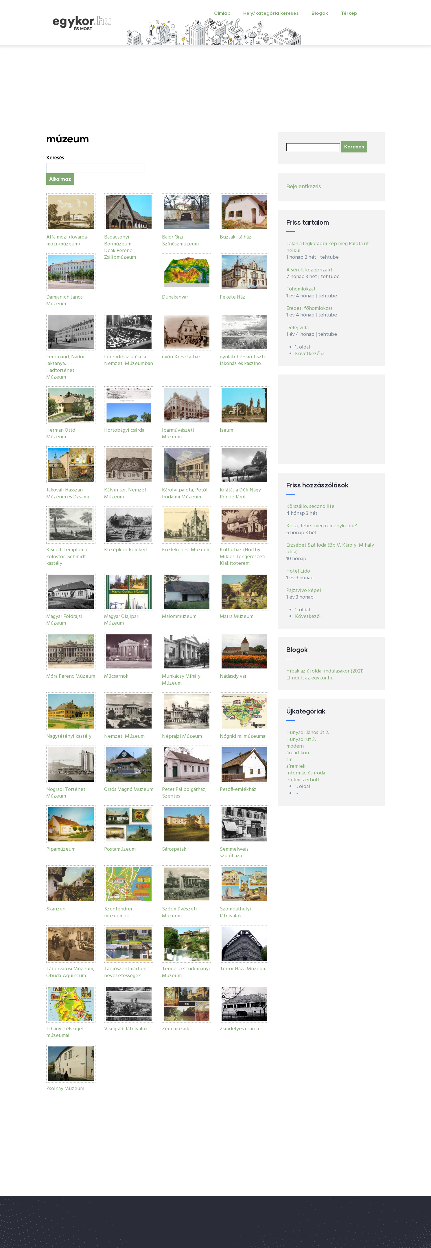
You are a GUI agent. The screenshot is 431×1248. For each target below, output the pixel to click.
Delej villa (297, 328)
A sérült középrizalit (309, 270)
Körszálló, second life (310, 506)
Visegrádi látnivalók (126, 1029)
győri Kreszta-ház (181, 357)
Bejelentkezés (303, 186)
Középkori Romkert (126, 550)
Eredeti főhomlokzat (309, 308)
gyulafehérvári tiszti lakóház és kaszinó (242, 360)
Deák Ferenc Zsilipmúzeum (120, 254)
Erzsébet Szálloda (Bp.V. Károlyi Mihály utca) (330, 548)
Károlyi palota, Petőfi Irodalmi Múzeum (185, 493)
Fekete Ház (232, 297)
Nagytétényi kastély (68, 736)
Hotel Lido (298, 571)
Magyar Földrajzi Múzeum (64, 619)
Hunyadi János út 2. (307, 733)
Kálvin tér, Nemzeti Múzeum (126, 493)
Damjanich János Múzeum (64, 300)
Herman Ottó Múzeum (60, 433)
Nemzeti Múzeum (124, 736)
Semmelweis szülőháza (234, 852)
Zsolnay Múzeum (65, 1089)
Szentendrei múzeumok (118, 912)
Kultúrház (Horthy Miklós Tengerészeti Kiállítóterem (243, 557)
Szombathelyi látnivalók (235, 912)
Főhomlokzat (301, 289)
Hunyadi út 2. (301, 739)
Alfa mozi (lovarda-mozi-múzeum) (67, 240)
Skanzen (55, 909)
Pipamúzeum (60, 849)
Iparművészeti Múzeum (178, 433)
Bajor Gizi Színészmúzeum (180, 240)
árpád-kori (297, 753)
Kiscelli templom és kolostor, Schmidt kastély (68, 557)
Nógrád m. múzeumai (243, 736)
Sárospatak (174, 849)
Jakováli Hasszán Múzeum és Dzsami (67, 493)
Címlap (222, 13)
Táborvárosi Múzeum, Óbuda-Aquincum (70, 972)
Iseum (226, 430)
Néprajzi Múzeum (182, 736)
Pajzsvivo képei (303, 590)
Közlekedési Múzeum (186, 550)
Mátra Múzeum (236, 616)
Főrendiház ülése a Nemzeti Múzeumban (128, 360)
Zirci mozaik (175, 1029)
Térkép (349, 13)
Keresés (55, 158)
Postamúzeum (120, 849)
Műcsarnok (116, 676)
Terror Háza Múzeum (243, 969)
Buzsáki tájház (235, 237)
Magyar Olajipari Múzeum (122, 619)
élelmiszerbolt (302, 780)
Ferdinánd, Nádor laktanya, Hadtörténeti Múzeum (65, 367)
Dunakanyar (175, 297)
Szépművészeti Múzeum (179, 912)
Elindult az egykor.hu (310, 678)
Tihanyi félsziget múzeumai (65, 1032)
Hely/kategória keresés (271, 13)
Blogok (320, 13)
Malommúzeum (179, 616)
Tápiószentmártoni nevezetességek (125, 972)
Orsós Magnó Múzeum (128, 789)
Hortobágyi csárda (124, 430)
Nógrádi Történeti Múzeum (66, 792)
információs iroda (305, 773)
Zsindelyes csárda (239, 1029)
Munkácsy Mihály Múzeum (181, 679)
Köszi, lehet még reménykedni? (321, 526)
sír (289, 760)
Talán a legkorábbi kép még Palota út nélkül (327, 247)
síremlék (295, 766)
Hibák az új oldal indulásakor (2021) (325, 671)
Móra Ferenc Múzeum (70, 676)
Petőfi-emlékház (238, 789)
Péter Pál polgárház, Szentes (184, 792)
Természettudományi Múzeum (186, 972)
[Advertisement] (215, 89)
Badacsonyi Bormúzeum (117, 240)
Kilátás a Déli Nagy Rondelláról (240, 493)
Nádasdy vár (233, 676)
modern (295, 746)
